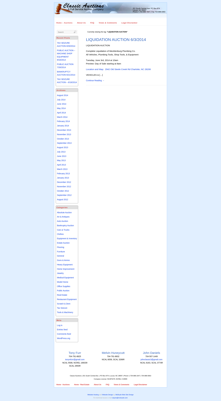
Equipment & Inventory (67, 238)
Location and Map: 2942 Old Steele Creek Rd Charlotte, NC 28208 (118, 69)
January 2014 (63, 126)
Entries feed (62, 329)
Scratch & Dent (63, 304)
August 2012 (62, 199)
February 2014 (63, 121)
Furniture (61, 251)
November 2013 (64, 134)
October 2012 (63, 191)
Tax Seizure (62, 308)
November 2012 (64, 186)
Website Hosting (93, 394)
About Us (81, 23)
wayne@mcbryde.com (120, 398)
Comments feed (64, 334)
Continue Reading (95, 80)
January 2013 (63, 178)
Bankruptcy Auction (65, 225)
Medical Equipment (65, 277)
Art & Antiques (63, 217)
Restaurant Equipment (67, 299)
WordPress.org (63, 338)
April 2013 (61, 165)
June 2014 (61, 104)
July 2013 (61, 152)
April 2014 (61, 113)
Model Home (62, 282)
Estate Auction (63, 243)
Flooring (60, 247)
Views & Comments (108, 23)
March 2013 (62, 169)
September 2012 (64, 195)
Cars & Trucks (63, 230)
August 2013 (62, 147)
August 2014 (62, 95)
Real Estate (62, 295)
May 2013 (61, 160)
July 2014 (61, 100)
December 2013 (64, 130)
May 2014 (61, 108)
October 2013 (63, 139)
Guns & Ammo (63, 260)
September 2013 (64, 143)
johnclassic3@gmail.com (151, 359)
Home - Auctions (63, 385)
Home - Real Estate (81, 385)
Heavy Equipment (65, 264)
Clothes (60, 234)
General (60, 256)
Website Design (107, 394)
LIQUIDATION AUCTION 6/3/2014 (116, 39)
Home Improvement (65, 269)
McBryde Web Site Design (124, 394)
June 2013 (61, 156)
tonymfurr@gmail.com (74, 359)
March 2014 (62, 117)
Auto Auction (62, 221)
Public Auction (63, 290)
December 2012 (64, 182)
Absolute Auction (64, 212)
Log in (59, 325)
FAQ (92, 23)
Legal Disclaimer (129, 23)
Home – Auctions (64, 23)
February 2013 (63, 173)
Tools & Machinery (65, 312)
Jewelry (60, 273)
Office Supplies (63, 286)
